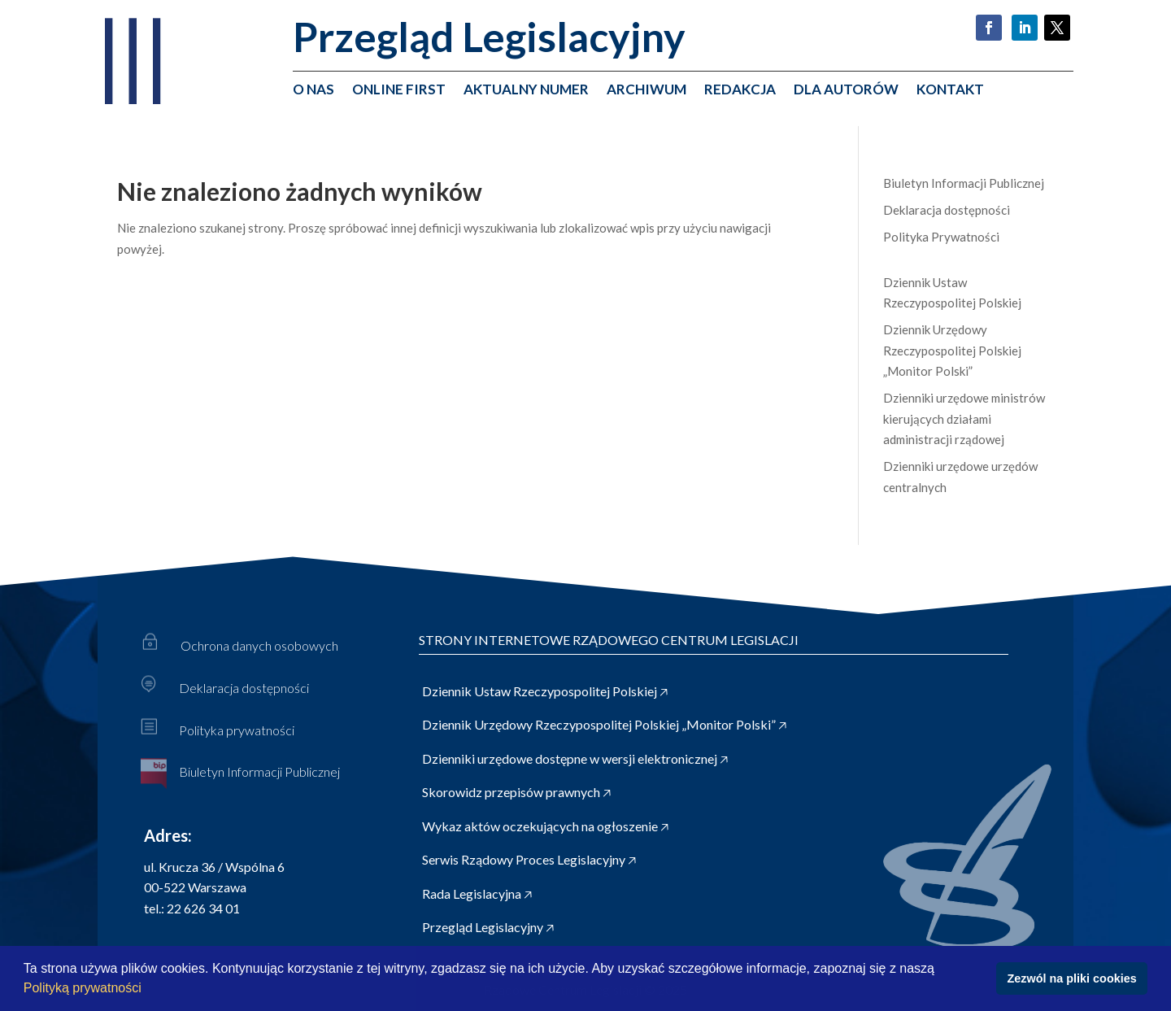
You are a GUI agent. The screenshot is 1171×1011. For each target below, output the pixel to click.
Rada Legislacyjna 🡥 (477, 893)
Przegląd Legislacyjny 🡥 (488, 927)
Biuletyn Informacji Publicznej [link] (963, 183)
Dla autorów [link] (846, 91)
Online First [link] (399, 91)
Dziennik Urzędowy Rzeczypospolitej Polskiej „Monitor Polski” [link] (952, 350)
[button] (147, 989)
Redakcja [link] (740, 91)
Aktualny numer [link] (526, 91)
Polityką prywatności (84, 988)
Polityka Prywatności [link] (941, 236)
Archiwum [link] (646, 91)
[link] (130, 101)
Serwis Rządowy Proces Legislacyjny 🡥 (529, 859)
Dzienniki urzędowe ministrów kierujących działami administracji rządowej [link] (964, 418)
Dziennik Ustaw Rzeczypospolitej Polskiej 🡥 (545, 691)
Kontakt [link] (950, 91)
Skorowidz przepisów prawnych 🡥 (516, 792)
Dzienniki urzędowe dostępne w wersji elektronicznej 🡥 (575, 758)
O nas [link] (313, 91)
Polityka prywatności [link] (236, 730)
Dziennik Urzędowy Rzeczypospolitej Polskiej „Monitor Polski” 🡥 (604, 724)
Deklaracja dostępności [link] (946, 210)
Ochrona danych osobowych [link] (259, 645)
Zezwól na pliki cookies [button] (1072, 978)
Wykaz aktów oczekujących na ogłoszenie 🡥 (545, 826)
